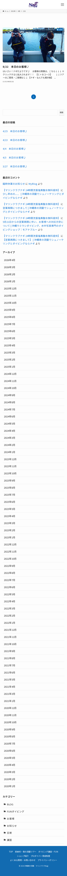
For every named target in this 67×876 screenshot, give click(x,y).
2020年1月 (9, 786)
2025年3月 (9, 352)
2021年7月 (9, 665)
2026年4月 (9, 260)
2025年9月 (9, 309)
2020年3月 (9, 772)
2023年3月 (9, 523)
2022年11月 (10, 551)
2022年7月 (9, 580)
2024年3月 (9, 437)
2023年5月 (9, 509)
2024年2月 (9, 445)
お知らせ (12, 825)
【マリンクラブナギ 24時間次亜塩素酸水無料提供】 (31, 190)
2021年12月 (10, 629)
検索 (61, 112)
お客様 (10, 818)
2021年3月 (9, 693)
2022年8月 (9, 572)
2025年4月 (9, 345)
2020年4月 (9, 764)
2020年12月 (10, 708)
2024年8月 (9, 402)
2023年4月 (9, 516)
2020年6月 (9, 750)
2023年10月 (10, 473)
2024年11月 (10, 381)
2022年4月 (9, 601)
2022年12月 (10, 544)
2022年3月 (9, 608)
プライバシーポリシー (47, 860)
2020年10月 (10, 722)
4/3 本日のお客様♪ (14, 157)
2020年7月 (9, 743)
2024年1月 (9, 452)
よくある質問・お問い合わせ (22, 860)
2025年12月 (10, 288)
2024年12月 (10, 373)
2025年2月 (9, 359)
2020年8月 (9, 736)
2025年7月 (9, 324)
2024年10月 (10, 388)
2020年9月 (9, 729)
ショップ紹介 (23, 855)
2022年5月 (9, 594)
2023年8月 (9, 487)
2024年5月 (9, 423)
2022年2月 (9, 615)
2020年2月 (9, 779)
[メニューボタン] (62, 4)
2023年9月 (9, 480)
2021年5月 (9, 679)
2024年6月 (9, 416)
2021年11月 (10, 637)
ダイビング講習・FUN (48, 851)
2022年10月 (10, 558)
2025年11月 (10, 295)
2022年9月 (9, 565)
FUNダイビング (15, 811)
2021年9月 (9, 651)
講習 (9, 840)
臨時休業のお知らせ (14, 183)
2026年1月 (9, 281)
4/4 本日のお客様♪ (14, 148)
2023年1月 (9, 537)
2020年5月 (9, 757)
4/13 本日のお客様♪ (15, 140)
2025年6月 (9, 331)
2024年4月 (9, 430)
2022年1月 (9, 622)
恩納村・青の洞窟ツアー (25, 851)
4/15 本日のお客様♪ (15, 131)
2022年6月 (9, 587)
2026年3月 (9, 267)
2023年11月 (10, 466)
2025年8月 (9, 317)
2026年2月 (9, 274)
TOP (11, 851)
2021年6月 (9, 672)
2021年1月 (9, 701)
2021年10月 (10, 644)
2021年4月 (9, 686)
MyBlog (32, 183)
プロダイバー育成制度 (40, 855)
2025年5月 (9, 338)
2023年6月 (9, 501)
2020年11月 (10, 715)
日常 (9, 832)
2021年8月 (9, 658)
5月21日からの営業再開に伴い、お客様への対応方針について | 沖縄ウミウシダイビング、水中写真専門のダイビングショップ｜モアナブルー (33, 225)
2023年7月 (9, 494)
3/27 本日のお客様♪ (15, 166)
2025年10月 (10, 302)
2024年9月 (9, 395)
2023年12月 (10, 459)
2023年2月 (9, 530)
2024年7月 (9, 409)
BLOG (10, 804)
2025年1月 (9, 366)
